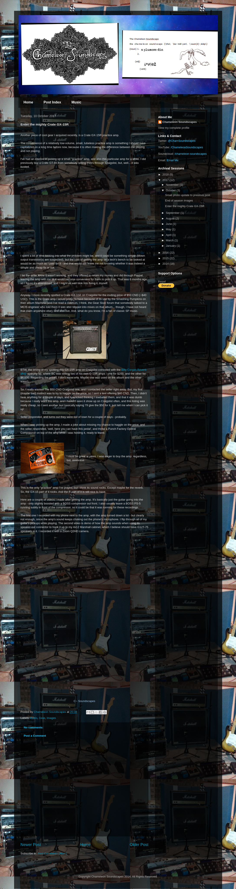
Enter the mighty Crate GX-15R (184, 206)
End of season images (179, 200)
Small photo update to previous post (187, 195)
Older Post (139, 844)
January (171, 245)
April (169, 235)
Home (28, 102)
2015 (166, 258)
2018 (166, 174)
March (170, 240)
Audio (33, 718)
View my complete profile (173, 127)
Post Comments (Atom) (52, 853)
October (171, 190)
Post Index (52, 102)
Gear (42, 718)
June (169, 223)
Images (51, 718)
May (169, 229)
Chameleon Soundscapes (180, 122)
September (173, 212)
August (170, 218)
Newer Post (31, 844)
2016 (166, 252)
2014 (166, 263)
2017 (166, 180)
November (173, 184)
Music (76, 102)
